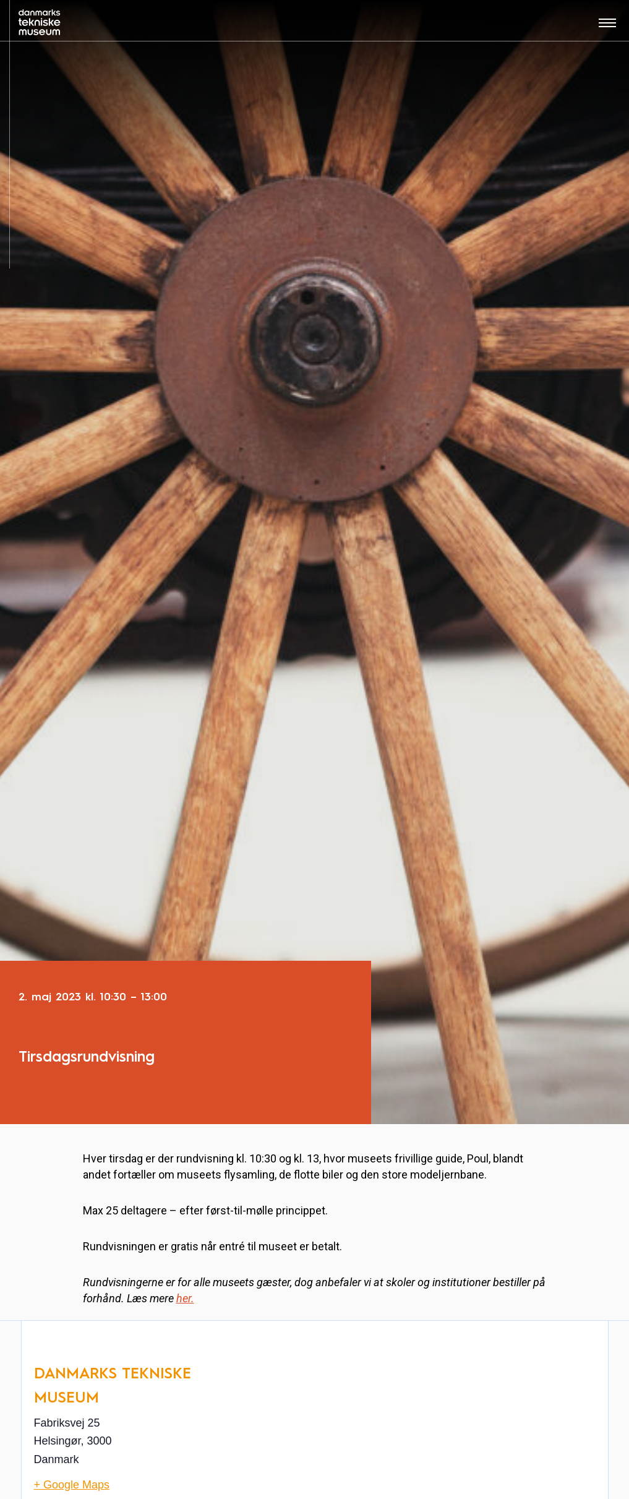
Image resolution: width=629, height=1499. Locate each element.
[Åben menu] (607, 27)
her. (185, 1298)
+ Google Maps (72, 1485)
